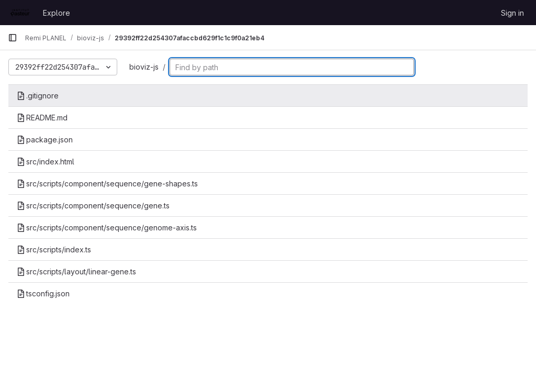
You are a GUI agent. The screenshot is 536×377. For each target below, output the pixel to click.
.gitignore (38, 95)
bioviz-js (144, 66)
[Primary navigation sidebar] (12, 37)
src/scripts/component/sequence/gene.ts (93, 205)
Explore (56, 12)
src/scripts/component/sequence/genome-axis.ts (107, 227)
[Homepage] (20, 12)
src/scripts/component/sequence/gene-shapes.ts (107, 183)
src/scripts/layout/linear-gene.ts (76, 271)
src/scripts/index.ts (54, 249)
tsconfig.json (43, 293)
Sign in (512, 12)
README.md (42, 117)
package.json (45, 139)
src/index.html (45, 161)
